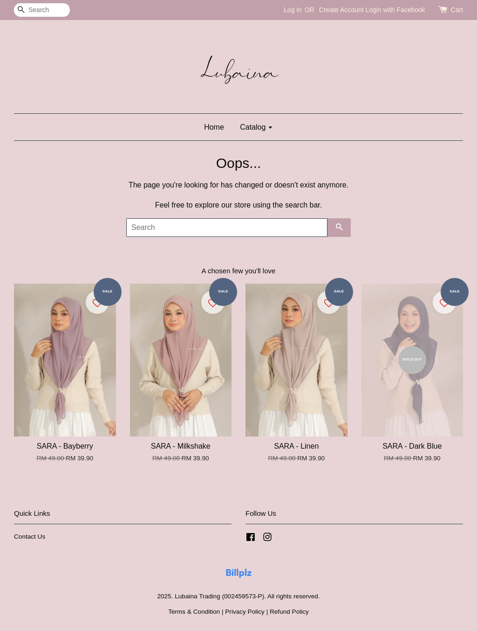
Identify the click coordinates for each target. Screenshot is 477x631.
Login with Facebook (395, 10)
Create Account (341, 10)
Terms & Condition (194, 611)
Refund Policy (289, 611)
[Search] (42, 10)
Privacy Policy (245, 611)
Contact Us (29, 536)
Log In (293, 10)
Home (214, 127)
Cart (457, 10)
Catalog (256, 127)
